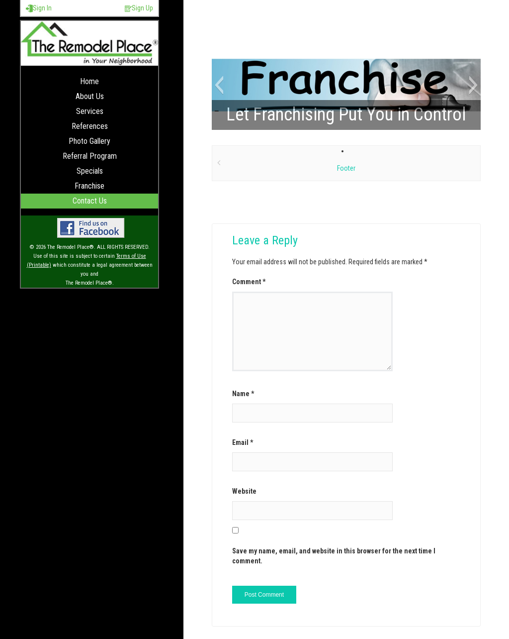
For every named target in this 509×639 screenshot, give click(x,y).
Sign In (39, 8)
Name (243, 394)
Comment (248, 282)
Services (89, 111)
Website (244, 491)
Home (89, 81)
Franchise (89, 186)
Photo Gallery (89, 141)
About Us (90, 96)
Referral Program (90, 156)
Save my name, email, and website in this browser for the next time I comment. (333, 556)
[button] (219, 85)
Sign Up (139, 8)
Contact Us (90, 201)
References (90, 126)
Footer (346, 168)
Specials (90, 171)
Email (242, 442)
